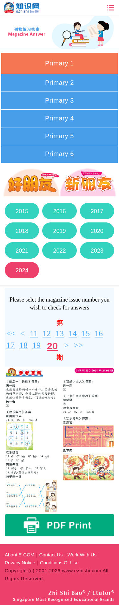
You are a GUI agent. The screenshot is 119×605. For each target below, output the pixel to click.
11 (34, 333)
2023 (97, 251)
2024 (22, 270)
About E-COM (19, 554)
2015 (22, 211)
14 (73, 333)
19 (36, 345)
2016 (59, 211)
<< (11, 333)
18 (23, 345)
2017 (97, 211)
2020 (97, 231)
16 (99, 333)
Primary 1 (59, 63)
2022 (59, 251)
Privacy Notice (20, 562)
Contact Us (51, 554)
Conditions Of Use (59, 562)
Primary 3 (59, 100)
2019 (59, 231)
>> (78, 345)
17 (10, 345)
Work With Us (82, 554)
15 (86, 333)
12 (47, 333)
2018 (22, 231)
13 (60, 333)
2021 (22, 251)
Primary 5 (59, 136)
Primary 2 (59, 82)
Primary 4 (59, 118)
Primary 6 (59, 153)
